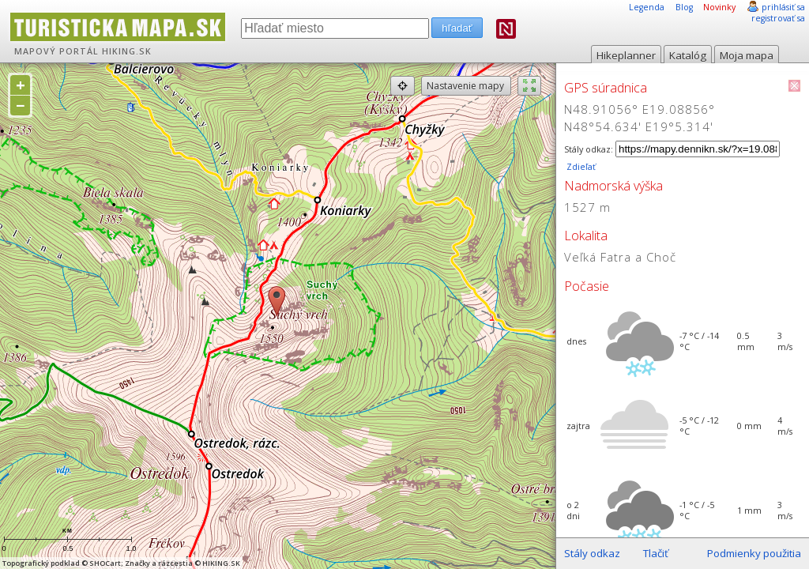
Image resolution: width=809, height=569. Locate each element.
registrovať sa (778, 18)
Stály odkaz (592, 553)
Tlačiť (655, 553)
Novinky (719, 7)
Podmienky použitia (754, 553)
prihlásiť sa (783, 7)
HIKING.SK (127, 51)
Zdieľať (580, 166)
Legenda (646, 7)
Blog (684, 7)
